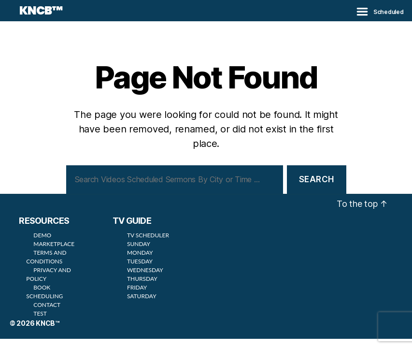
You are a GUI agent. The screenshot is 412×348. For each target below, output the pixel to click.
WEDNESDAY (145, 270)
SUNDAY (138, 243)
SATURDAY (141, 296)
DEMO (42, 235)
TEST (40, 313)
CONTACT (46, 304)
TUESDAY (140, 261)
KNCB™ (40, 10)
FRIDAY (137, 287)
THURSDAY (142, 278)
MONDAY (140, 252)
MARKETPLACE (53, 243)
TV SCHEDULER (148, 235)
